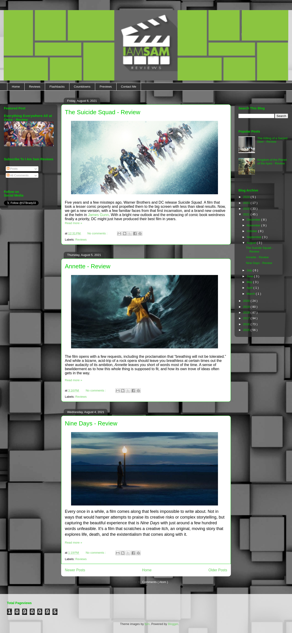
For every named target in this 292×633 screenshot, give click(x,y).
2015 (247, 330)
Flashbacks (57, 86)
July (250, 270)
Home (16, 86)
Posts (12, 168)
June (250, 276)
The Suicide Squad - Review (102, 112)
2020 (247, 301)
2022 (247, 208)
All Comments (18, 175)
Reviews (34, 86)
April (250, 287)
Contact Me (128, 86)
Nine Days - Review (91, 423)
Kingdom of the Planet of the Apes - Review (272, 161)
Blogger (173, 624)
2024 (247, 197)
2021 (247, 214)
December (254, 219)
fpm (147, 624)
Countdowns (82, 86)
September (254, 237)
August (252, 242)
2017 (247, 318)
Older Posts (218, 570)
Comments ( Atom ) (155, 582)
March (251, 293)
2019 (247, 306)
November (254, 225)
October (252, 231)
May (250, 282)
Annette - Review (87, 266)
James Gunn (98, 215)
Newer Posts (75, 570)
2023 (247, 203)
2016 (247, 324)
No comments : (97, 233)
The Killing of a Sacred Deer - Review (272, 140)
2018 (247, 312)
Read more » (73, 223)
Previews (106, 86)
